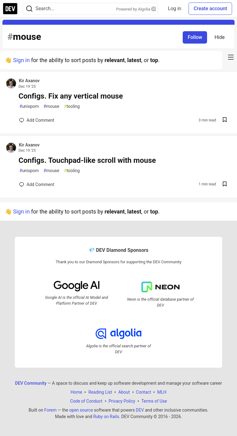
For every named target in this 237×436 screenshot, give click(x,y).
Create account (210, 8)
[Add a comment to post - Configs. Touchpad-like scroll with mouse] (36, 184)
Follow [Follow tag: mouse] (195, 37)
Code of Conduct (86, 401)
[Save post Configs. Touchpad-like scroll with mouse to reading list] (224, 185)
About (124, 392)
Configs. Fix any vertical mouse (71, 96)
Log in (174, 8)
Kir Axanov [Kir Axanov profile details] (29, 80)
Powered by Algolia (136, 9)
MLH (161, 392)
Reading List (100, 392)
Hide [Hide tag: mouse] (219, 37)
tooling (72, 106)
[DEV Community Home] (10, 8)
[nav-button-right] (231, 57)
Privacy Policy (122, 401)
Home (76, 392)
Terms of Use (154, 401)
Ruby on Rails (106, 416)
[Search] (29, 9)
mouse (51, 106)
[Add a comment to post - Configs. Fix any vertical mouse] (36, 120)
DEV (140, 410)
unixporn (29, 106)
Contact (143, 392)
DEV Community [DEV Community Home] (31, 383)
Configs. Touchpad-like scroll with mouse (87, 160)
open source (81, 410)
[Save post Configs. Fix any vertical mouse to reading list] (224, 120)
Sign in (21, 60)
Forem (50, 410)
